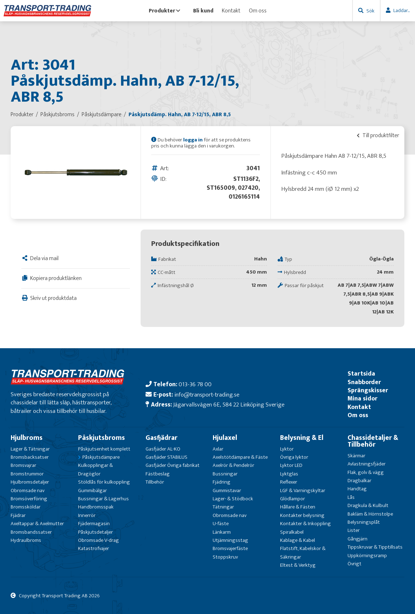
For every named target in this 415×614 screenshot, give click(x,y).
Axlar (218, 449)
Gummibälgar (92, 490)
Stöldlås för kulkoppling (104, 482)
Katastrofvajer (93, 548)
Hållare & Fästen (297, 506)
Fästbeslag (158, 473)
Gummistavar (227, 490)
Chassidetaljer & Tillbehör (373, 441)
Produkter (164, 10)
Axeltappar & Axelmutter (37, 523)
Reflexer (288, 482)
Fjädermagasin (94, 523)
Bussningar (225, 473)
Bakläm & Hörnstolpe (370, 514)
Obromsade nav (27, 490)
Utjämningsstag (230, 540)
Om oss (258, 10)
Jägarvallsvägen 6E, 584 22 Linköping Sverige (228, 404)
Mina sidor (362, 398)
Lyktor (287, 449)
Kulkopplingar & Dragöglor (95, 469)
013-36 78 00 (195, 384)
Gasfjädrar (162, 437)
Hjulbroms (27, 437)
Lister (354, 530)
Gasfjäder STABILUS (166, 457)
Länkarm (222, 532)
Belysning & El (301, 437)
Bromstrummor (27, 473)
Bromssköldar (25, 506)
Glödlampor (292, 498)
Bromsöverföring (29, 498)
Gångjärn (357, 538)
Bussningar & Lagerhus (103, 498)
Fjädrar (18, 515)
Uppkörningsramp (367, 555)
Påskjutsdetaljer (95, 532)
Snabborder (364, 382)
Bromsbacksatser (30, 457)
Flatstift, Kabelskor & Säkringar (303, 552)
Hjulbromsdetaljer (30, 482)
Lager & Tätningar (30, 449)
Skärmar (356, 455)
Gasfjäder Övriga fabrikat (173, 465)
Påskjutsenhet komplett (104, 449)
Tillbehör (155, 482)
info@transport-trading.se (206, 394)
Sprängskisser (368, 390)
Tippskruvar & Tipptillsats (375, 547)
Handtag (357, 488)
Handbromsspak (96, 506)
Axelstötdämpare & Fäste (240, 457)
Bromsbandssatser (31, 532)
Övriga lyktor (294, 457)
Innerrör (86, 515)
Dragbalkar (359, 480)
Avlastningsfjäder (367, 463)
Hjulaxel (225, 437)
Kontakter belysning (302, 515)
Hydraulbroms (26, 540)
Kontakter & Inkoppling (305, 523)
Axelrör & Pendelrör (233, 465)
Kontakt (231, 10)
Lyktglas (289, 473)
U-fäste (221, 523)
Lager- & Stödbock (233, 498)
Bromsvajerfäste (230, 548)
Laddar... (401, 10)
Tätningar (223, 506)
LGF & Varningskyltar (302, 490)
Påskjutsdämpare (101, 457)
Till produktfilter (378, 135)
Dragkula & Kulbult (368, 505)
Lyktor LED (291, 465)
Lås (351, 497)
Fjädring (221, 482)
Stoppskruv (225, 557)
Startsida (361, 373)
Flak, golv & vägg (366, 472)
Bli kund (203, 10)
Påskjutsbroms (101, 437)
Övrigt (354, 563)
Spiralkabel (292, 532)
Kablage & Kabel (297, 540)
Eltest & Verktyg (298, 565)
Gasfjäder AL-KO (163, 449)
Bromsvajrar (23, 465)
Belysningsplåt (364, 522)
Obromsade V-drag (98, 540)
